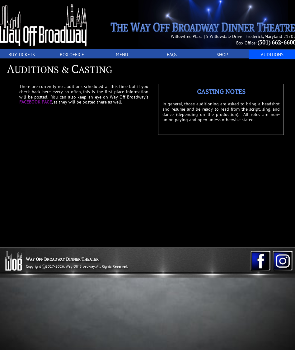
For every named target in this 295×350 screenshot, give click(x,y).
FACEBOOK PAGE (35, 102)
